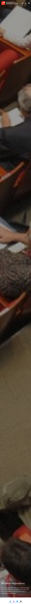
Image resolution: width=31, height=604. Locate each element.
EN (25, 3)
